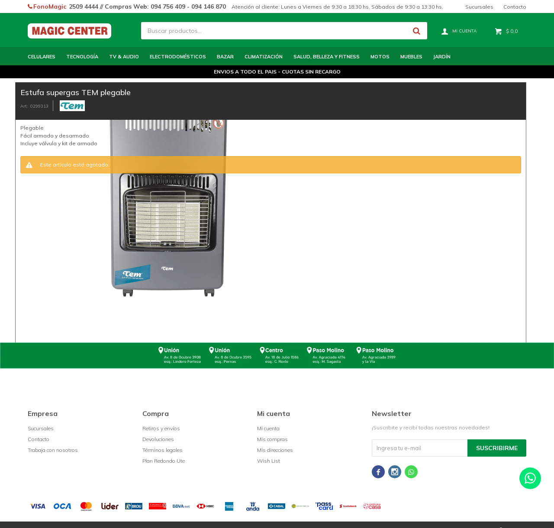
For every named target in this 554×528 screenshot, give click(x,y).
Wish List (268, 461)
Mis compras (272, 439)
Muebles (411, 57)
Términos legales (162, 450)
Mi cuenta (268, 428)
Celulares (41, 57)
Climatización (264, 57)
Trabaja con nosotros (53, 450)
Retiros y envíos (161, 428)
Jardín (442, 57)
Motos (380, 57)
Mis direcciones (275, 450)
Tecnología (82, 57)
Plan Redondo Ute (163, 461)
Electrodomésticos (178, 57)
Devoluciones (158, 439)
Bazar (225, 57)
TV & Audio (124, 57)
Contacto (514, 6)
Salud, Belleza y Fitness (326, 57)
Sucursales (479, 6)
